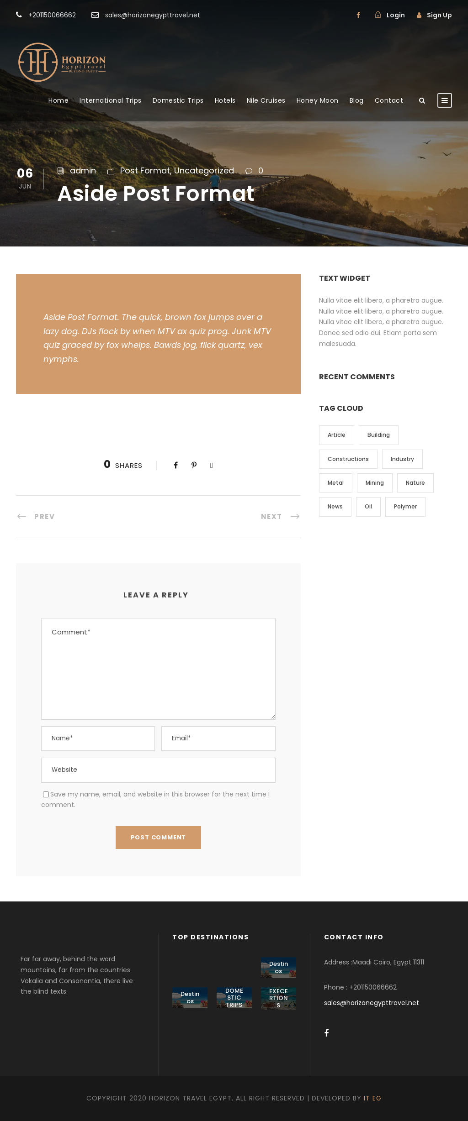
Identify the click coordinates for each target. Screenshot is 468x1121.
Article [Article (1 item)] (337, 435)
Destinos (278, 967)
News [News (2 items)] (335, 506)
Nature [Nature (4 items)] (415, 483)
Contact (389, 100)
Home (58, 100)
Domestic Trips (178, 100)
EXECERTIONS (278, 998)
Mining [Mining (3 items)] (375, 483)
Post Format (145, 170)
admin (83, 170)
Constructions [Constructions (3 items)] (348, 459)
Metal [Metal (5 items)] (336, 483)
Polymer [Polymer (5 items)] (405, 506)
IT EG (373, 1098)
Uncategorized (204, 170)
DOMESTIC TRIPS (234, 997)
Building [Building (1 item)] (378, 435)
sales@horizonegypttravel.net (371, 1002)
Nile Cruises (266, 100)
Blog (357, 100)
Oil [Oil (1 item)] (368, 506)
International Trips (111, 100)
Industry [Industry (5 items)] (402, 459)
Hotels (225, 100)
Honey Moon (318, 100)
